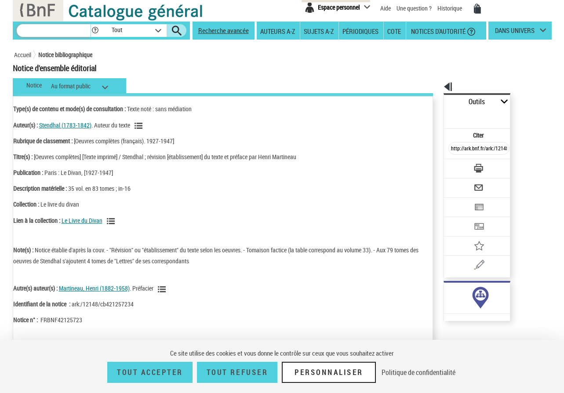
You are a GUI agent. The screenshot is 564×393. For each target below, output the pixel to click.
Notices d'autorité (438, 30)
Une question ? (414, 8)
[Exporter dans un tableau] (460, 183)
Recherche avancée (223, 30)
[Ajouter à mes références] (459, 217)
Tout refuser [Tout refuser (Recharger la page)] (237, 372)
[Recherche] (54, 30)
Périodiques (360, 30)
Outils (434, 101)
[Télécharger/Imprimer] (456, 149)
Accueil (22, 55)
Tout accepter (150, 372)
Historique (450, 8)
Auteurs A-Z (277, 30)
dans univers (515, 32)
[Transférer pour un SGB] (458, 200)
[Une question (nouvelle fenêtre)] (471, 234)
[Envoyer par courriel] (454, 166)
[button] (95, 30)
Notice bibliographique (65, 55)
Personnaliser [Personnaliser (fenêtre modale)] (329, 372)
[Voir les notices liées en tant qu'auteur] (140, 125)
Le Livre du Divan (82, 220)
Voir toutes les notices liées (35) (461, 287)
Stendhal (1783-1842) (65, 125)
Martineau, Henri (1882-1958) (94, 288)
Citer (440, 116)
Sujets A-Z (319, 30)
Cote (394, 30)
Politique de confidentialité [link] (418, 372)
